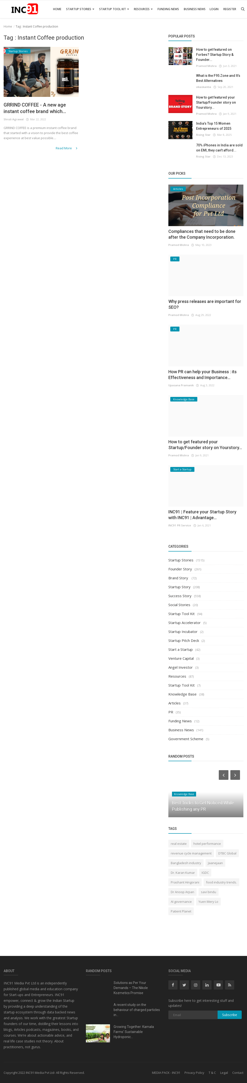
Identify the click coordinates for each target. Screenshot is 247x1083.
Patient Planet (181, 911)
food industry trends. (221, 882)
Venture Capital (181, 658)
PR (170, 712)
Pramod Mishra (206, 66)
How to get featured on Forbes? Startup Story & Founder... (214, 55)
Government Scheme (185, 738)
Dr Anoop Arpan (182, 892)
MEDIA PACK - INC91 (166, 1072)
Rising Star (203, 134)
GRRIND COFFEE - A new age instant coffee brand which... (38, 108)
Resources (143, 9)
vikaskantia (203, 87)
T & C (212, 1072)
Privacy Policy (194, 1072)
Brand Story (178, 577)
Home (57, 9)
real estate (179, 843)
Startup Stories (80, 9)
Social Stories (179, 604)
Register (229, 9)
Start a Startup (180, 649)
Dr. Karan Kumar (183, 872)
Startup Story (179, 586)
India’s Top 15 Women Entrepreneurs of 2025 (213, 126)
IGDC (205, 872)
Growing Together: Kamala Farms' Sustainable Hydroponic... (134, 1032)
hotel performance (207, 843)
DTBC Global (227, 853)
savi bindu (208, 892)
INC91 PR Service (179, 525)
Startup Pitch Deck (183, 640)
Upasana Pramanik (181, 385)
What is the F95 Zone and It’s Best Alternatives (218, 78)
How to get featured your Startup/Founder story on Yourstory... (216, 102)
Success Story (180, 595)
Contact (237, 1072)
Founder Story (180, 569)
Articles (174, 703)
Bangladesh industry (186, 863)
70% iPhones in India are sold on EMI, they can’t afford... (219, 147)
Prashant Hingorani (185, 882)
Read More (67, 148)
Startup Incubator (183, 631)
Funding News (168, 9)
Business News (195, 9)
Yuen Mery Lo (208, 901)
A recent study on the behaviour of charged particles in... (137, 1010)
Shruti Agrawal (13, 120)
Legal (224, 1072)
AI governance (181, 901)
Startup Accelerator (184, 622)
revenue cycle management (191, 853)
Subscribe (229, 1014)
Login (214, 9)
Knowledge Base (182, 694)
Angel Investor (180, 667)
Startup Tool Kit (114, 9)
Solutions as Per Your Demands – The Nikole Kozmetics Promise (131, 988)
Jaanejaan (215, 863)
